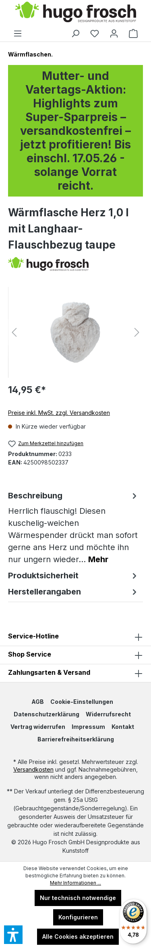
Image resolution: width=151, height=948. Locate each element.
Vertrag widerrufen (37, 726)
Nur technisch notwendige (78, 897)
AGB (37, 701)
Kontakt (123, 726)
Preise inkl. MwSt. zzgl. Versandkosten (59, 412)
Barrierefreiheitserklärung (75, 739)
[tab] (73, 527)
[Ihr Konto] (114, 33)
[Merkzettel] (94, 33)
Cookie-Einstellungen (81, 701)
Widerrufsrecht (108, 714)
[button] (75, 655)
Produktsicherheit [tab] (73, 575)
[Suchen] (75, 33)
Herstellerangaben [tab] (73, 592)
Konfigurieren (78, 917)
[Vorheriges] (14, 332)
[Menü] (17, 33)
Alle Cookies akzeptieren (78, 936)
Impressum (88, 726)
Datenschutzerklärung (46, 714)
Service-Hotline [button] (75, 636)
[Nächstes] (137, 332)
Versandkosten (33, 769)
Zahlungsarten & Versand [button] (75, 673)
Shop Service (29, 654)
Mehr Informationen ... (75, 883)
